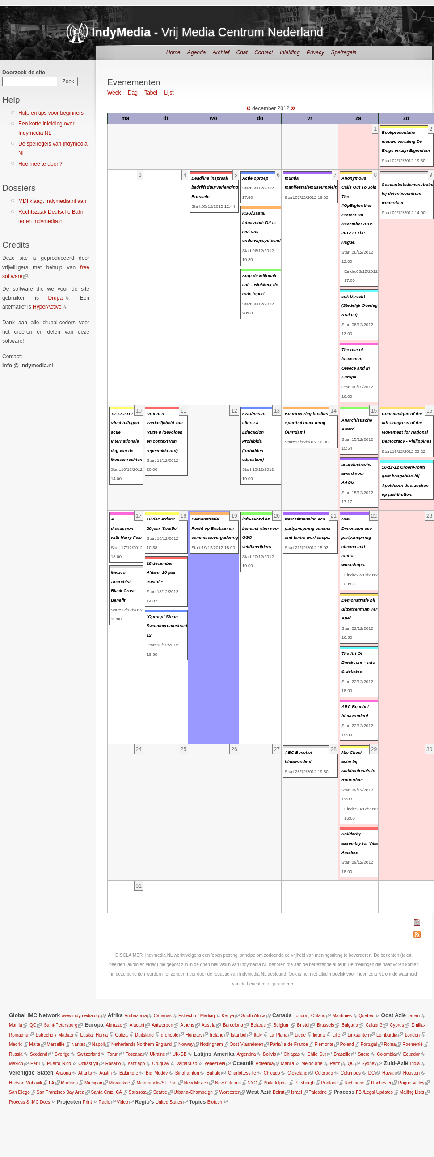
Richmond (354, 1082)
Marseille (56, 1044)
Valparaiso (187, 1063)
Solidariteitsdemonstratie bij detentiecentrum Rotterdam (407, 193)
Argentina (246, 1054)
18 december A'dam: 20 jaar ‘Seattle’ (161, 572)
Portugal (369, 1044)
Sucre (364, 1054)
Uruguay (160, 1063)
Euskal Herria (94, 1034)
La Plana (278, 1034)
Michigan (93, 1082)
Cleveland (297, 1073)
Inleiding (290, 52)
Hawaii (389, 1073)
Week (114, 93)
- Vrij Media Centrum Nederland (207, 32)
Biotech (214, 1102)
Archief (221, 52)
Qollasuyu (88, 1063)
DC (371, 1073)
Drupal (55, 298)
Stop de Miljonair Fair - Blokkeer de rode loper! (260, 285)
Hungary (193, 1034)
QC (32, 1025)
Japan (414, 1015)
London (412, 1034)
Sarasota (137, 1092)
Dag (133, 93)
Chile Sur (316, 1054)
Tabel (150, 93)
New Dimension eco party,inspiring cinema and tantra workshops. (307, 528)
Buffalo (213, 1073)
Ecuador (411, 1054)
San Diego (19, 1092)
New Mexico (196, 1082)
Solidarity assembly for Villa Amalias (359, 843)
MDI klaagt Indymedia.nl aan (52, 201)
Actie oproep (255, 178)
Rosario (113, 1063)
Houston (411, 1073)
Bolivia (269, 1054)
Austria (208, 1025)
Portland (329, 1082)
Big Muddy (157, 1073)
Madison (69, 1082)
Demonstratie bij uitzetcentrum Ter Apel (359, 609)
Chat (241, 52)
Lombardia (386, 1034)
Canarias (163, 1015)
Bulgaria (349, 1025)
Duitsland (144, 1034)
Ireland (216, 1034)
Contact (263, 52)
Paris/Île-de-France (289, 1044)
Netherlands (123, 1044)
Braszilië (342, 1054)
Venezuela (214, 1063)
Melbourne (311, 1063)
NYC (252, 1082)
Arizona (63, 1073)
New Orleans (227, 1082)
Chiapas (291, 1054)
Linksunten (358, 1034)
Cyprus (397, 1025)
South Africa (253, 1015)
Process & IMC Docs (29, 1102)
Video (122, 1102)
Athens (187, 1025)
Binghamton (187, 1073)
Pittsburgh (304, 1082)
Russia (16, 1054)
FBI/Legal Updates (374, 1092)
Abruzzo (114, 1025)
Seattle (160, 1092)
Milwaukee (119, 1082)
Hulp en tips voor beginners (51, 113)
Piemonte (324, 1044)
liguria (319, 1034)
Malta (34, 1044)
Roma (390, 1044)
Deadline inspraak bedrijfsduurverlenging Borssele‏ (214, 187)
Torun (112, 1054)
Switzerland (88, 1054)
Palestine (317, 1092)
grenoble (169, 1034)
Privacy (315, 52)
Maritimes (342, 1015)
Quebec (366, 1015)
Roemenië (412, 1044)
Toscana (134, 1054)
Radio (104, 1102)
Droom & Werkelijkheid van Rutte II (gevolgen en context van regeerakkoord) (165, 432)
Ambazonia (135, 1015)
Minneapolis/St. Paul (156, 1082)
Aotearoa (265, 1063)
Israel (296, 1092)
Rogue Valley (411, 1082)
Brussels (325, 1025)
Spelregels (344, 52)
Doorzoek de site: (24, 72)
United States (169, 1102)
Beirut (278, 1092)
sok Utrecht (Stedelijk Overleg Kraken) (359, 305)
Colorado (324, 1073)
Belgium (282, 1025)
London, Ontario (309, 1015)
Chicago (272, 1073)
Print (87, 1102)
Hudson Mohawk (25, 1082)
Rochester (381, 1082)
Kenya (228, 1015)
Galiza (121, 1034)
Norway (186, 1044)
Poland (347, 1044)
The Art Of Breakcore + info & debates (358, 662)
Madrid (16, 1044)
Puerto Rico (59, 1063)
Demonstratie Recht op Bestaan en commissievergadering (214, 528)
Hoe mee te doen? (40, 164)
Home (173, 52)
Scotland (38, 1054)
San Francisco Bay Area (60, 1092)
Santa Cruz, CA (106, 1092)
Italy (258, 1034)
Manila (15, 1025)
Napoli (98, 1044)
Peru (35, 1063)
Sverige (62, 1054)
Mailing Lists (411, 1092)
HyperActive (47, 307)
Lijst (168, 93)
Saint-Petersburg (60, 1025)
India (415, 1063)
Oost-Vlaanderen (246, 1044)
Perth (335, 1063)
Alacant (137, 1025)
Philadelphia (275, 1082)
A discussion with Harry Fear (126, 528)
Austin (105, 1073)
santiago (136, 1063)
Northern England (154, 1044)
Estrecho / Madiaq (196, 1015)
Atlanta (85, 1073)
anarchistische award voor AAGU (356, 473)
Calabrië (374, 1025)
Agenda (196, 52)
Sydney (369, 1063)
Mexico (16, 1063)
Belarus (258, 1025)
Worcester (229, 1092)
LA (51, 1082)
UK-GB (180, 1054)
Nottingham (211, 1044)
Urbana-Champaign (192, 1092)
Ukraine (157, 1054)
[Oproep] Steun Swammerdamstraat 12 (167, 625)
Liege (300, 1034)
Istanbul (238, 1034)
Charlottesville (242, 1073)
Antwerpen (162, 1025)
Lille (336, 1034)
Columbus (351, 1073)
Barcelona (233, 1025)
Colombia (386, 1054)
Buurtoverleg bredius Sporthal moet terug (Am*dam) (306, 422)
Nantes (78, 1044)
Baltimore (128, 1073)
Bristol (303, 1025)
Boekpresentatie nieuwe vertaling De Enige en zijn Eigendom (406, 141)
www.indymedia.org (81, 1015)
